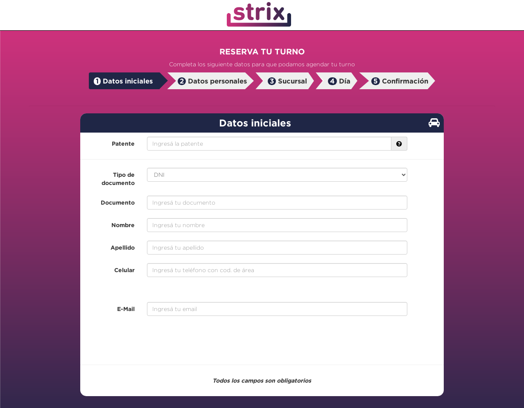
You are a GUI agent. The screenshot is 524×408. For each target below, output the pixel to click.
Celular (124, 270)
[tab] (124, 81)
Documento (118, 202)
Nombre (123, 225)
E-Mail (126, 309)
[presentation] (262, 340)
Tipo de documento (118, 178)
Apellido (123, 247)
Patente (123, 143)
